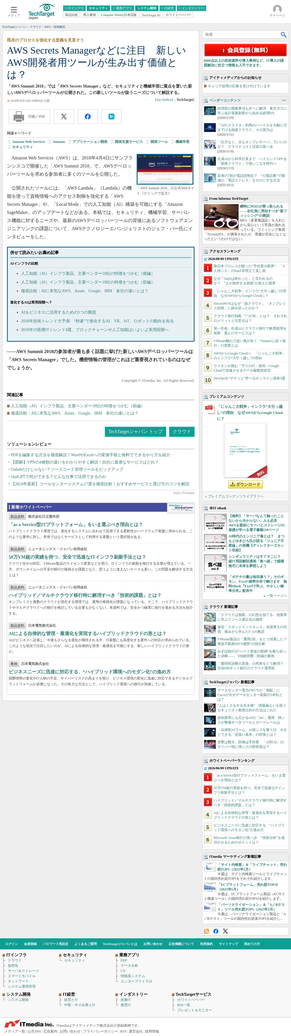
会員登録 (30, 944)
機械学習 (182, 142)
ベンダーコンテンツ (225, 100)
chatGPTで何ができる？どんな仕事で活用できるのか (59, 477)
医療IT (126, 1000)
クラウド (182, 431)
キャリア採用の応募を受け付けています (239, 86)
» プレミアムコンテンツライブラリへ (234, 496)
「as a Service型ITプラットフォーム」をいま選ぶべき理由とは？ (76, 524)
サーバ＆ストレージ (23, 971)
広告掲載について (181, 944)
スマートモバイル (22, 976)
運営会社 (136, 1031)
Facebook (215, 931)
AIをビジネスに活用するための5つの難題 (58, 312)
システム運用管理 (22, 986)
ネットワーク (18, 981)
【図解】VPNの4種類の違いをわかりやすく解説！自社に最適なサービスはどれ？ (85, 462)
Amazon (59, 142)
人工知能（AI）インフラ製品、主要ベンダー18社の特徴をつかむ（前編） (88, 282)
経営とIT (71, 1000)
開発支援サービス (129, 142)
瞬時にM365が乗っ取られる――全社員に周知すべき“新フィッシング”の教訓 (263, 211)
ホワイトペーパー (191, 1000)
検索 (284, 34)
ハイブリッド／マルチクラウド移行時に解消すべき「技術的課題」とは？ (85, 595)
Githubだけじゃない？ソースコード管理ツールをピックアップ (67, 469)
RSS (206, 931)
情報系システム (133, 976)
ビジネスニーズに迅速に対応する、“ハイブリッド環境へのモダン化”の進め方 (90, 671)
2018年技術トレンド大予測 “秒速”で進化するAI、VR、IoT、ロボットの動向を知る (97, 321)
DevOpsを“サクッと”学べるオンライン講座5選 (249, 378)
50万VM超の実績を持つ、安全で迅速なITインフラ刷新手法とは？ (78, 557)
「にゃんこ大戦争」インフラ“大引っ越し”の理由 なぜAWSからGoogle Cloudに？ (250, 412)
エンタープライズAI (136, 981)
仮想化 (13, 966)
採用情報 (152, 1031)
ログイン (11, 944)
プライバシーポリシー (100, 1031)
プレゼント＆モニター (194, 1010)
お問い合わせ (152, 944)
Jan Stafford (164, 100)
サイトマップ (228, 944)
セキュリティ (22, 147)
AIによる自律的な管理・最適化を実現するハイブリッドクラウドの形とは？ (88, 633)
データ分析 (129, 966)
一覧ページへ (276, 596)
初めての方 (252, 944)
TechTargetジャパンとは (120, 944)
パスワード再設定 (55, 944)
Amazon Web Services (28, 142)
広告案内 (50, 1031)
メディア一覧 (14, 1031)
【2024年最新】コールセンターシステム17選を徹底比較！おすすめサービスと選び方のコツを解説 (100, 484)
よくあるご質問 (85, 944)
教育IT (126, 1005)
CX (123, 971)
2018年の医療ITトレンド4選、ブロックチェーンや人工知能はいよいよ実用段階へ (95, 330)
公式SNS (34, 1031)
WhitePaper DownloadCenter (181, 508)
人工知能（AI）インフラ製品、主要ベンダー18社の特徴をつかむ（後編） (88, 273)
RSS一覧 (183, 1005)
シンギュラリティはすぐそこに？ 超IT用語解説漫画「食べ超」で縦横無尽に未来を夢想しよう (256, 561)
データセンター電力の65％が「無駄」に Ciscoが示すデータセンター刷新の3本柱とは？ (250, 694)
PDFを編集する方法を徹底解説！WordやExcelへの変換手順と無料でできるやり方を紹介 (90, 455)
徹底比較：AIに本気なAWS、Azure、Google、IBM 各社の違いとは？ (85, 291)
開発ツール (159, 142)
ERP (124, 960)
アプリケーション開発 (90, 142)
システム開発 (18, 1000)
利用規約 (206, 944)
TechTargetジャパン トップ (135, 431)
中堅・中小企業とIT (79, 1005)
